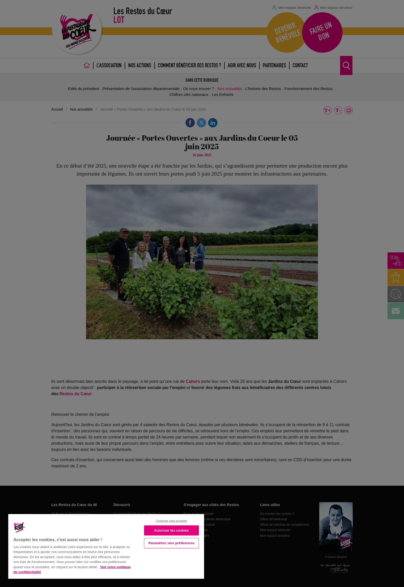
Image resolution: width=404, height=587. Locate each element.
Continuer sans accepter (171, 520)
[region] (106, 546)
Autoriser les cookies (171, 530)
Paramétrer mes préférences (171, 543)
